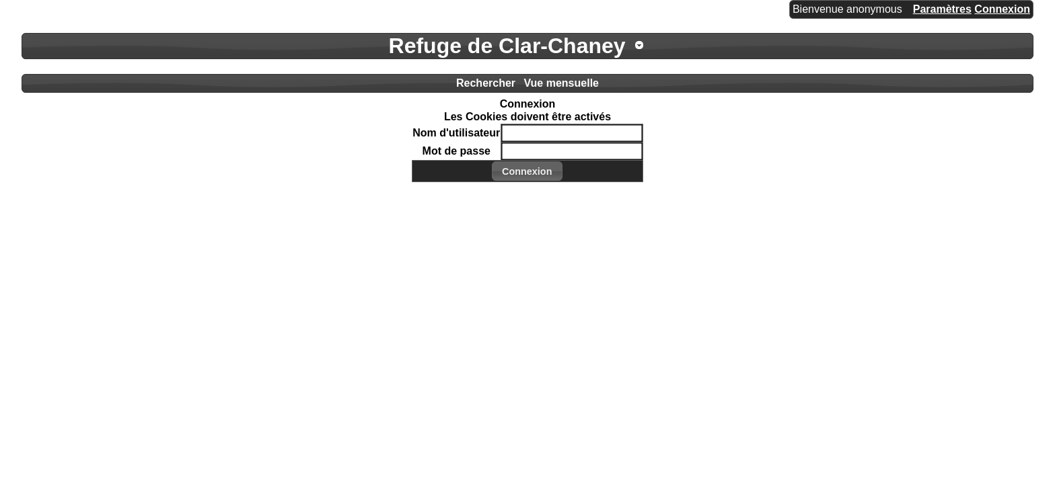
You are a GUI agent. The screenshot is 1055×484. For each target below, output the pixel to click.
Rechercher (485, 83)
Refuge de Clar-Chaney (507, 46)
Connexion (1002, 9)
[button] (527, 171)
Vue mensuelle (561, 83)
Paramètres (942, 9)
